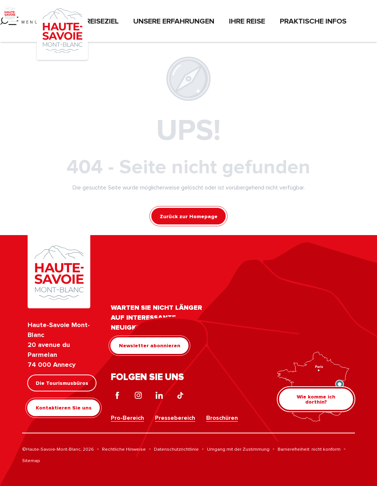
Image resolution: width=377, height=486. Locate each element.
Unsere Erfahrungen (173, 21)
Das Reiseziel (94, 21)
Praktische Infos (313, 21)
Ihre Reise (247, 21)
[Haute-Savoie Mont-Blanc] (10, 13)
